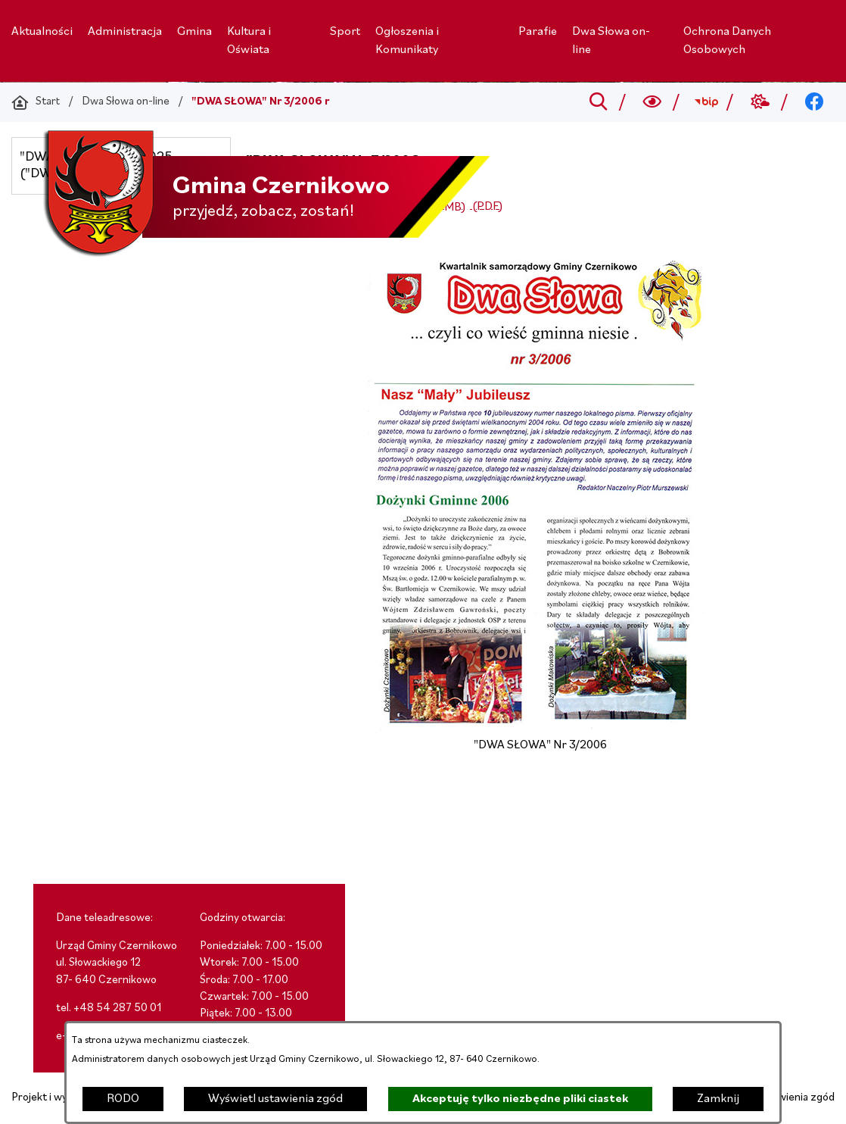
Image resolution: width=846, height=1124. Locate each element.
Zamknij (718, 1099)
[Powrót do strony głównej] (35, 102)
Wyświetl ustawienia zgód (275, 1099)
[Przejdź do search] (598, 102)
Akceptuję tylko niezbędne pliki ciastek (520, 1099)
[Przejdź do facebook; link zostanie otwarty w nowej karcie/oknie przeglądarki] (815, 102)
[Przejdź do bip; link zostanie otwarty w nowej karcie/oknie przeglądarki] (706, 102)
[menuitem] (42, 32)
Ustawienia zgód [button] (795, 1098)
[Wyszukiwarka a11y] (653, 102)
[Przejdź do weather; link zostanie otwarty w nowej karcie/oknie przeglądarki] (760, 102)
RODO (123, 1099)
